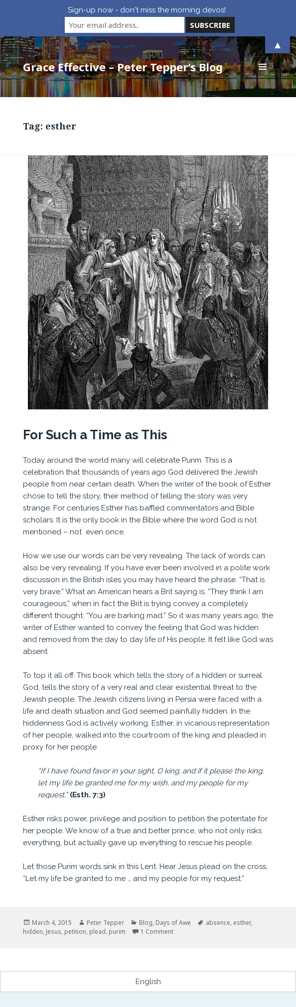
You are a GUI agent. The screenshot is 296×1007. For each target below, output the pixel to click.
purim (117, 931)
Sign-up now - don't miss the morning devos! (147, 9)
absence (218, 922)
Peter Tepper (105, 922)
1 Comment (157, 931)
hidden (33, 931)
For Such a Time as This (95, 434)
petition (75, 931)
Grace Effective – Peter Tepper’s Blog (123, 66)
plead (97, 931)
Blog (145, 922)
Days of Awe (173, 922)
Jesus (53, 931)
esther (242, 922)
